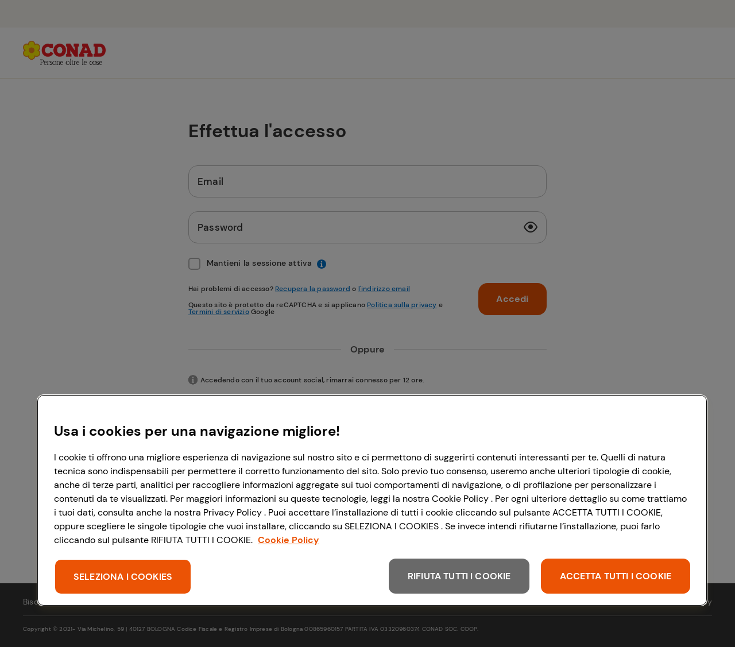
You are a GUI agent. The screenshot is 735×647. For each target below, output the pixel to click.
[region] (372, 500)
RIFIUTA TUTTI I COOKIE (459, 576)
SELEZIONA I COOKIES (123, 577)
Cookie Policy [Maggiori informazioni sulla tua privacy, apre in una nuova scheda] (288, 540)
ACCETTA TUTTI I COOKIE (615, 576)
